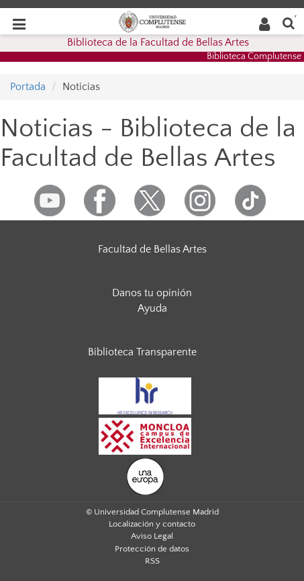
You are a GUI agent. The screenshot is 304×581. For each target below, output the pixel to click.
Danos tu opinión (152, 293)
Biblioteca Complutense (254, 56)
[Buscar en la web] (289, 22)
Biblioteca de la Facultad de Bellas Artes (158, 42)
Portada (28, 87)
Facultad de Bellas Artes (152, 249)
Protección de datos (152, 548)
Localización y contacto (152, 524)
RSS (152, 561)
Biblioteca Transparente (142, 352)
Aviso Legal (152, 536)
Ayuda (152, 308)
